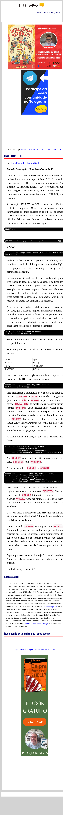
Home (23, 149)
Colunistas (33, 149)
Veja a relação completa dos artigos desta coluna (34, 649)
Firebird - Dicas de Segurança (36, 623)
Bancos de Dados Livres (51, 149)
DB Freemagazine (50, 606)
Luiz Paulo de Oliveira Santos (26, 163)
